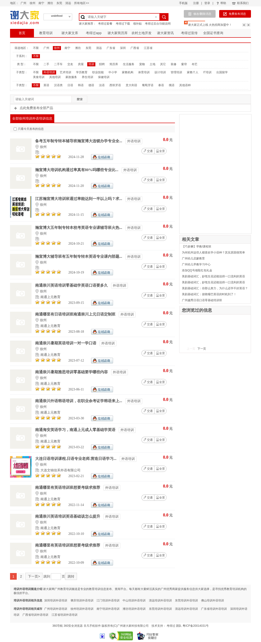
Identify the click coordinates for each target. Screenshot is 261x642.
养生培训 (87, 77)
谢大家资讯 (165, 33)
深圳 (123, 48)
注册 (196, 3)
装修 (173, 64)
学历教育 (81, 72)
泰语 (161, 85)
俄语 (171, 85)
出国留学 (222, 72)
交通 (148, 151)
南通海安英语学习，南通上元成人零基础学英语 (75, 430)
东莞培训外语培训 (186, 600)
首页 (22, 33)
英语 (46, 85)
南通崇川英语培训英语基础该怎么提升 (68, 516)
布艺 (194, 64)
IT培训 (207, 72)
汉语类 (58, 85)
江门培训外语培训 (108, 600)
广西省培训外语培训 (35, 614)
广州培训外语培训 (55, 608)
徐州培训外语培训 (82, 608)
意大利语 (131, 85)
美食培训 (38, 77)
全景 (160, 151)
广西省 (134, 48)
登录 (207, 3)
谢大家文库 (69, 33)
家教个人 (192, 72)
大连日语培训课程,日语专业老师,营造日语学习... (76, 459)
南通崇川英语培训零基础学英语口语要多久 (72, 285)
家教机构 (127, 72)
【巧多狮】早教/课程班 (196, 246)
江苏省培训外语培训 (64, 614)
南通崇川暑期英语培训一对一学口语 (66, 343)
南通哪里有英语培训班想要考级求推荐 (68, 487)
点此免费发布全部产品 (33, 108)
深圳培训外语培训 (55, 600)
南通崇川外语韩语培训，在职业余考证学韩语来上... (79, 401)
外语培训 (49, 72)
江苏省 (148, 48)
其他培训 (55, 77)
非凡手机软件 (92, 625)
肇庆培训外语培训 (82, 600)
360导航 (57, 625)
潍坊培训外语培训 (134, 608)
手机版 (183, 3)
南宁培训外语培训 (108, 608)
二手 (46, 64)
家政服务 (71, 77)
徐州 (32, 3)
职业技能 (98, 72)
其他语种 (185, 85)
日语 (70, 85)
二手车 (58, 64)
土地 (152, 64)
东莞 (59, 3)
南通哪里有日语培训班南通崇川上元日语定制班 (75, 314)
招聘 (102, 64)
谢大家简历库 (118, 33)
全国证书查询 (213, 33)
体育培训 (144, 72)
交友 (70, 64)
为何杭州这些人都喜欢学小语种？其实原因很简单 (213, 252)
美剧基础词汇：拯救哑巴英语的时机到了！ (209, 294)
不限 (36, 48)
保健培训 (103, 77)
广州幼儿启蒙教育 (193, 258)
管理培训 (176, 72)
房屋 (81, 64)
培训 (91, 64)
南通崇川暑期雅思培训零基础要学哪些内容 (72, 372)
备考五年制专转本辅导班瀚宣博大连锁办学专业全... (79, 141)
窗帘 (184, 64)
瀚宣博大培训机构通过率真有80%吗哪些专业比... (77, 170)
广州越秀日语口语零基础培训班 (202, 300)
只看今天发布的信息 (29, 129)
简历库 (113, 64)
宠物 (142, 64)
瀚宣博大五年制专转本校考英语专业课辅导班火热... (79, 228)
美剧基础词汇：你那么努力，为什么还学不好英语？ (215, 288)
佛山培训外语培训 (212, 600)
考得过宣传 (189, 33)
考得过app (93, 33)
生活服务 (128, 64)
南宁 (41, 3)
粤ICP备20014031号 (196, 625)
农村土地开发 (141, 33)
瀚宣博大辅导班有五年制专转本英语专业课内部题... (79, 256)
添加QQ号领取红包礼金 (197, 270)
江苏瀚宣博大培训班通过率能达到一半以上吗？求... (79, 199)
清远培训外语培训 (160, 600)
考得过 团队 (175, 625)
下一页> (34, 576)
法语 (102, 85)
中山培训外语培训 (134, 600)
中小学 (113, 72)
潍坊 (50, 3)
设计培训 (160, 72)
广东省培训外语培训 (214, 608)
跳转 (71, 576)
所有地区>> (81, 3)
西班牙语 (115, 85)
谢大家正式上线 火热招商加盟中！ (210, 24)
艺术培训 (65, 72)
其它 (163, 64)
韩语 (81, 85)
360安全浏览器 (73, 625)
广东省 (111, 48)
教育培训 (46, 33)
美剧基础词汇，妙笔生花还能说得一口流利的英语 (213, 276)
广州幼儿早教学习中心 (196, 264)
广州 (23, 3)
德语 (91, 85)
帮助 (221, 3)
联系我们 (240, 3)
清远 (68, 3)
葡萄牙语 (147, 85)
